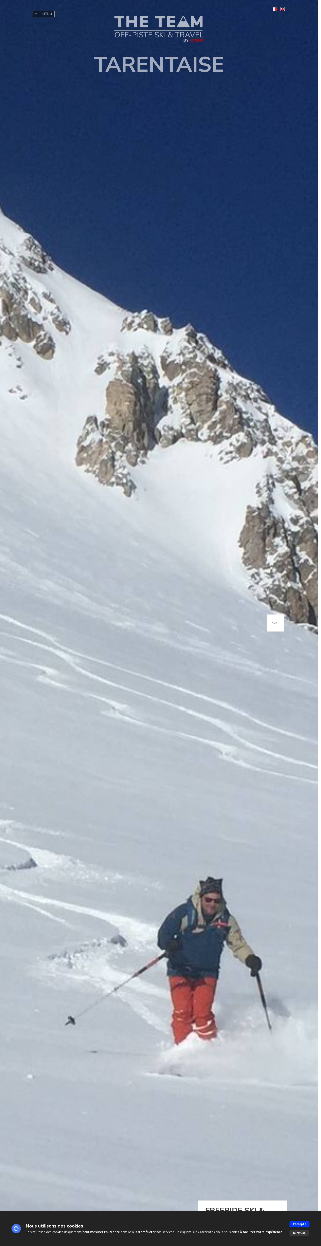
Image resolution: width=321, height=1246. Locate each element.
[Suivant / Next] (275, 623)
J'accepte (299, 1224)
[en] (282, 9)
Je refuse (299, 1233)
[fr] (274, 9)
